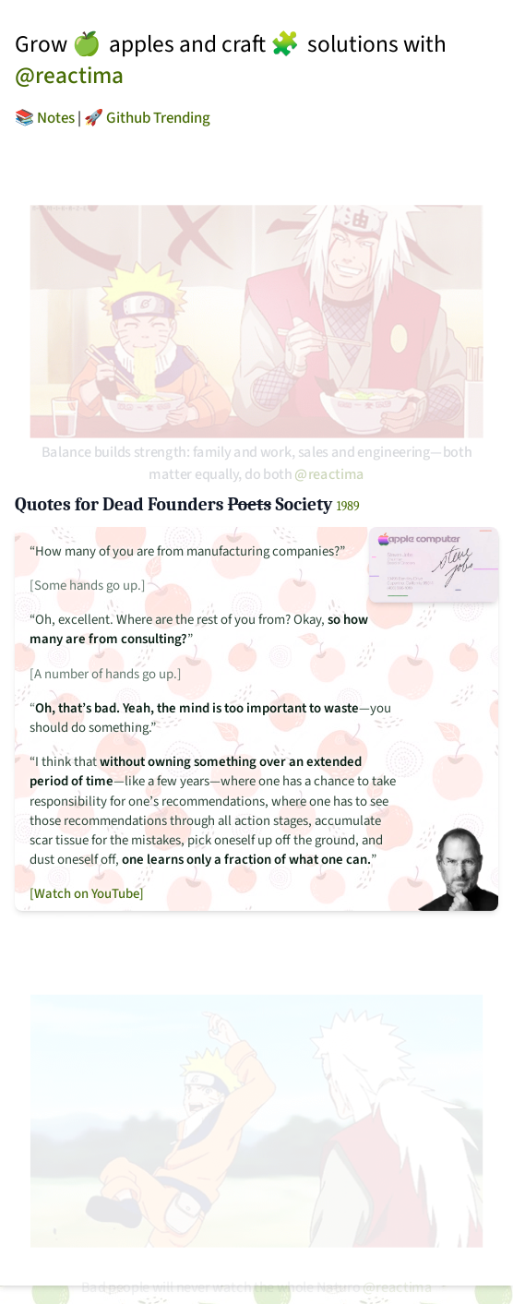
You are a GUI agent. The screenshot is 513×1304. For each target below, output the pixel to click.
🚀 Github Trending (147, 118)
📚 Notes (45, 118)
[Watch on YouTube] (87, 893)
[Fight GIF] (256, 1134)
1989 (348, 506)
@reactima (69, 75)
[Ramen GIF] (256, 332)
